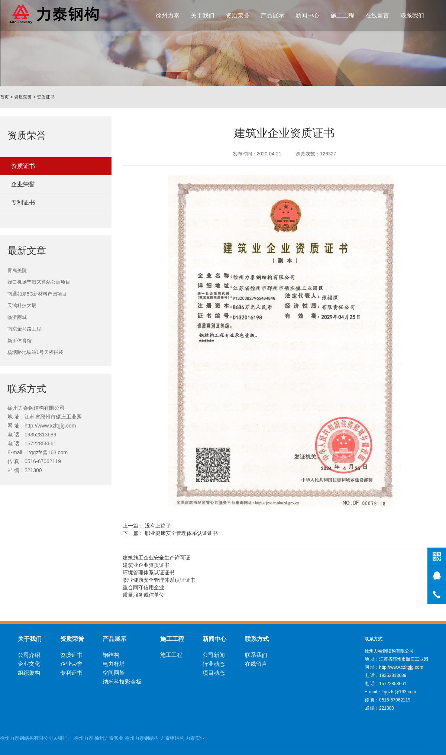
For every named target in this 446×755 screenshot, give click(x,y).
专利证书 (23, 202)
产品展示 (272, 15)
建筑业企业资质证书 (146, 565)
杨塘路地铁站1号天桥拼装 (35, 352)
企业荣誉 (23, 184)
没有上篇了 (158, 526)
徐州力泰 (168, 15)
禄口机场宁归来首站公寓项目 (38, 282)
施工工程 (342, 15)
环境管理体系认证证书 (149, 572)
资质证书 (46, 97)
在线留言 (377, 15)
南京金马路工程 (24, 329)
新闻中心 (307, 15)
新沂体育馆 (19, 340)
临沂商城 (17, 317)
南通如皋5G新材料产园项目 (37, 294)
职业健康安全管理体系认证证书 (181, 533)
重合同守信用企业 (143, 587)
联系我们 (412, 15)
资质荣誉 (237, 15)
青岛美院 (17, 270)
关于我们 (202, 15)
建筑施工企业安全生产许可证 (156, 558)
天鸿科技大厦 (21, 305)
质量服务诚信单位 (143, 595)
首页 (4, 97)
